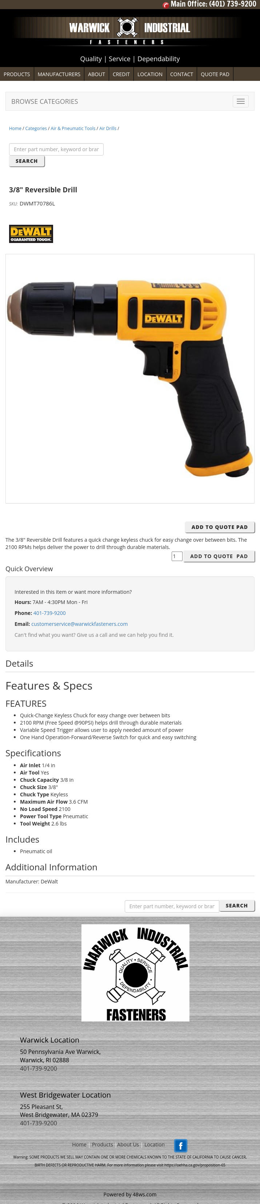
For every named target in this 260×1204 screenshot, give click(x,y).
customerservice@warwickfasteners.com (79, 623)
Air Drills (107, 128)
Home (15, 128)
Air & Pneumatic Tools (73, 128)
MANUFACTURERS (59, 74)
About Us (128, 1144)
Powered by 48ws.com (130, 1194)
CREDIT (121, 74)
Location (154, 1144)
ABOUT (96, 74)
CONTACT (181, 74)
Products (102, 1144)
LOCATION (150, 74)
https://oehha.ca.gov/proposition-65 (194, 1165)
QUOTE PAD (215, 74)
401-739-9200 (49, 612)
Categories (36, 128)
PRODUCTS (17, 74)
